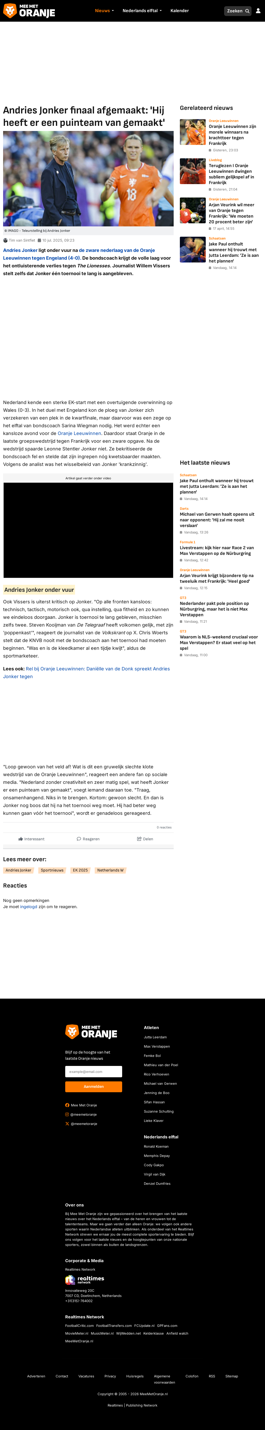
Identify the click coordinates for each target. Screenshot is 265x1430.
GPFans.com (167, 1326)
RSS (212, 1376)
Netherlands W (110, 870)
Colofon (192, 1376)
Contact (62, 1376)
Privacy (110, 1376)
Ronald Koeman (156, 1146)
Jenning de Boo (157, 1093)
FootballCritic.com (79, 1326)
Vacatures (86, 1376)
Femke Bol (152, 1056)
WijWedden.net (128, 1333)
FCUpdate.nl (144, 1326)
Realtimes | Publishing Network (132, 1405)
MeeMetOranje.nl (79, 1341)
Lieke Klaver (154, 1121)
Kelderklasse (153, 1333)
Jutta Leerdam (155, 1037)
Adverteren (36, 1376)
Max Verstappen (157, 1046)
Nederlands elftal (140, 10)
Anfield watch (177, 1333)
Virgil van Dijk (154, 1174)
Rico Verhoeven (156, 1074)
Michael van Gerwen (160, 1083)
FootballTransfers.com (114, 1326)
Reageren (88, 838)
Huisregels (135, 1376)
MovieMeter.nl (76, 1333)
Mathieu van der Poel (161, 1065)
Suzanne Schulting (159, 1111)
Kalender (180, 10)
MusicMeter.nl (102, 1333)
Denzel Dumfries (157, 1183)
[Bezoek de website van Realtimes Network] (84, 1279)
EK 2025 (80, 870)
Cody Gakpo (154, 1165)
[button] (112, 11)
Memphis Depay (157, 1156)
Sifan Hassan (154, 1102)
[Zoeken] (233, 11)
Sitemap (231, 1376)
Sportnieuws (52, 870)
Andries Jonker (20, 250)
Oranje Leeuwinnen (79, 433)
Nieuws (102, 10)
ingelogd (28, 906)
